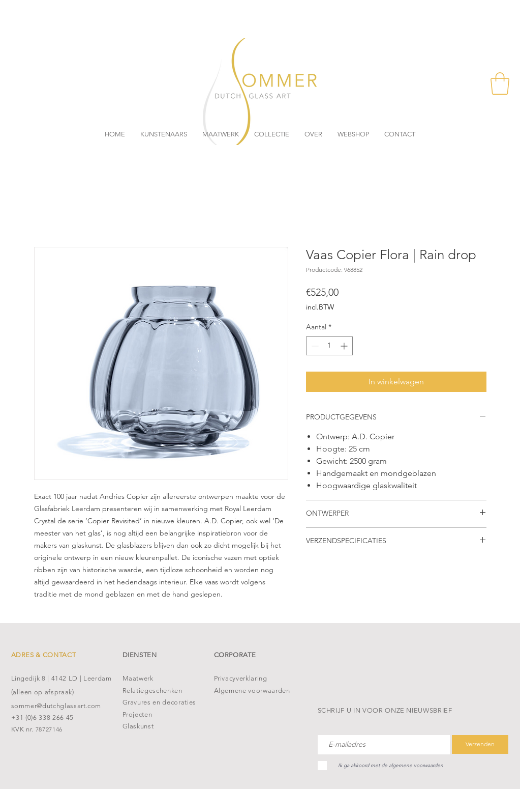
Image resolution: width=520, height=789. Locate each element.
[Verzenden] (480, 744)
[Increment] (345, 346)
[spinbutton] (329, 346)
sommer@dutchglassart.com (56, 706)
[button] (500, 83)
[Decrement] (314, 346)
